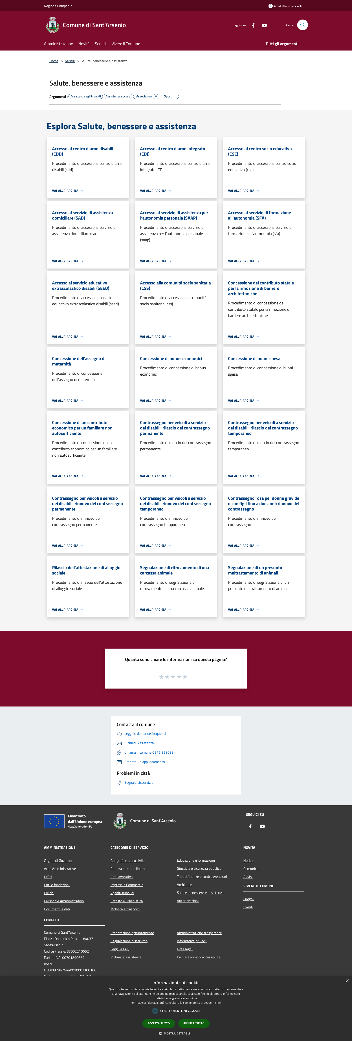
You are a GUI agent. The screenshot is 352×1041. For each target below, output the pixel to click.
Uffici (48, 876)
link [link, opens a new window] (219, 1003)
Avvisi (248, 876)
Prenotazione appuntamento (132, 932)
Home (53, 61)
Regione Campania (58, 6)
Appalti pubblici (122, 893)
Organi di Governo (58, 860)
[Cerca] (302, 25)
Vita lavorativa (121, 876)
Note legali (185, 949)
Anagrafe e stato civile (127, 860)
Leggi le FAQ (119, 949)
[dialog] (176, 1008)
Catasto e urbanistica (126, 901)
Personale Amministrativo (64, 901)
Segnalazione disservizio (128, 941)
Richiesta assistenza (125, 957)
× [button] (347, 981)
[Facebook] (251, 25)
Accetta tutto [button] (158, 1023)
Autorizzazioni (188, 900)
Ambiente (184, 884)
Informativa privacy (192, 941)
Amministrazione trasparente (199, 932)
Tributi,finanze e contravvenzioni (202, 876)
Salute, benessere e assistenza (200, 892)
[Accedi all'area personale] (285, 6)
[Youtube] (262, 25)
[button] (176, 1033)
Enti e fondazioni (57, 884)
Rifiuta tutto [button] (194, 1023)
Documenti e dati (57, 909)
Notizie (248, 860)
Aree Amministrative (60, 868)
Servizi (70, 61)
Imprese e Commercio (126, 884)
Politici (49, 893)
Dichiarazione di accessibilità (198, 957)
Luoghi (248, 899)
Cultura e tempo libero (127, 868)
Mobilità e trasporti (125, 909)
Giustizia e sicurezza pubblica (199, 868)
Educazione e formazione (196, 860)
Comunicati (252, 868)
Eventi (248, 907)
